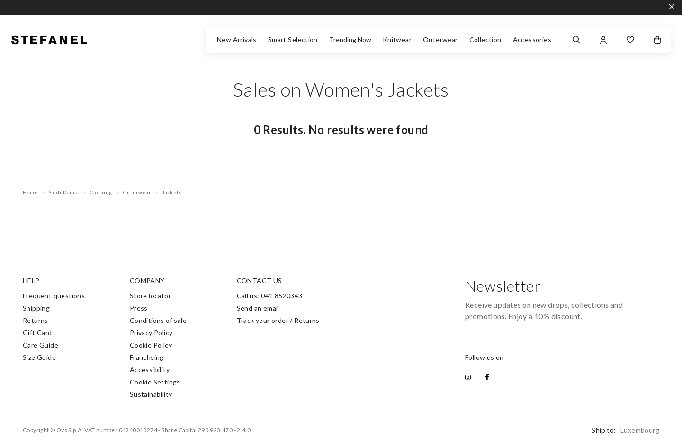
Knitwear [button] (397, 40)
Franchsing (147, 357)
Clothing (102, 192)
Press (139, 308)
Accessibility (150, 370)
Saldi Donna (65, 192)
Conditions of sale (158, 320)
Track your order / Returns (278, 320)
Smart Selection (293, 40)
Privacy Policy (151, 333)
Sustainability (151, 394)
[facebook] (487, 378)
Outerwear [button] (440, 40)
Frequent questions (54, 296)
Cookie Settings (155, 382)
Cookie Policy (151, 345)
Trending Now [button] (350, 40)
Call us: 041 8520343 (270, 296)
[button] (630, 40)
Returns (35, 320)
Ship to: (625, 430)
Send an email (258, 308)
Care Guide (40, 345)
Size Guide (39, 357)
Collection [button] (485, 40)
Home (31, 192)
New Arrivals (237, 40)
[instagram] (468, 378)
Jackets (172, 192)
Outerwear (138, 192)
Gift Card (37, 333)
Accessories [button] (532, 40)
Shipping (36, 308)
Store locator (150, 296)
